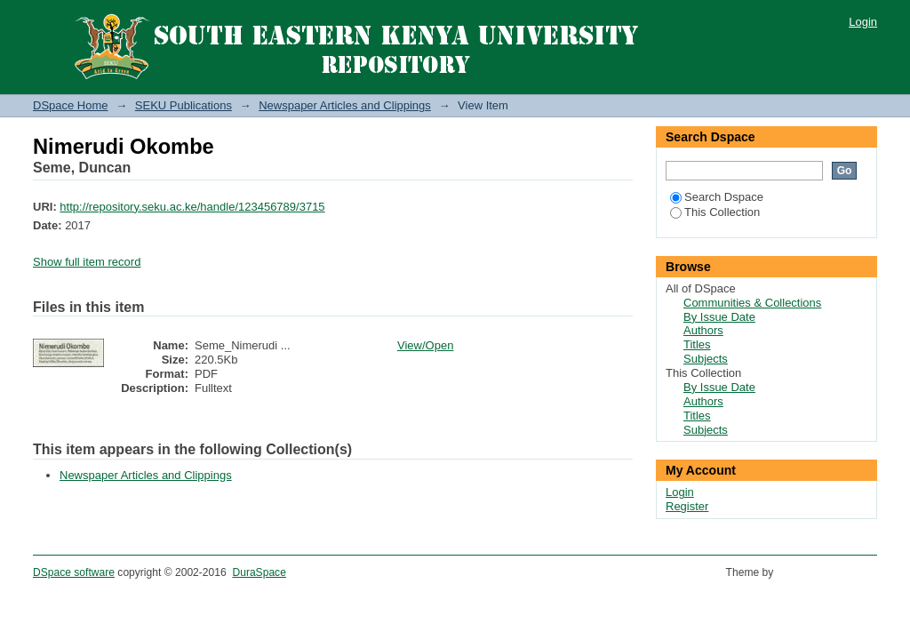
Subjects (705, 358)
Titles (697, 344)
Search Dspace (716, 197)
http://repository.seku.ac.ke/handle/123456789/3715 (192, 206)
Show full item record (86, 261)
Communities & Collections (752, 302)
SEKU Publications (183, 105)
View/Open (425, 345)
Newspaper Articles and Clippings (345, 105)
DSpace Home (70, 105)
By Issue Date (719, 317)
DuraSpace (258, 572)
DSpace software (74, 572)
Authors (703, 330)
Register (687, 506)
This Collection (715, 212)
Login (863, 21)
